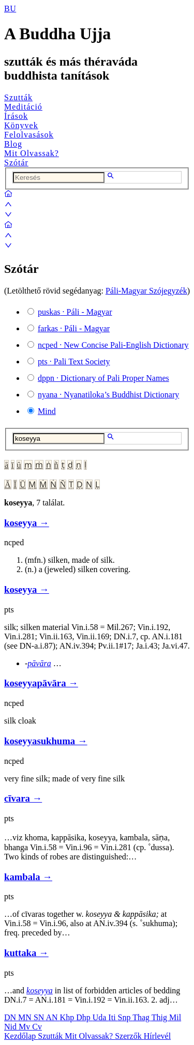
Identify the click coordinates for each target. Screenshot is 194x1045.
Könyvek (21, 125)
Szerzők (129, 1036)
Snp (125, 1017)
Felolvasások (29, 134)
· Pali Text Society (74, 361)
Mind (47, 411)
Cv (37, 1026)
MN (26, 1017)
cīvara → (23, 798)
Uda (101, 1017)
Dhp (84, 1017)
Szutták (18, 97)
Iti (112, 1017)
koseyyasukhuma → (45, 740)
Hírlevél (157, 1036)
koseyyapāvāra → (41, 683)
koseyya (39, 990)
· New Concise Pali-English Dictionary (113, 345)
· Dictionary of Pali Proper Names (103, 378)
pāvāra (39, 663)
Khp (68, 1017)
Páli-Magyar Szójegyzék (146, 290)
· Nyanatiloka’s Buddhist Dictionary (108, 394)
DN (11, 1017)
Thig (160, 1017)
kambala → (28, 876)
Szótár (16, 162)
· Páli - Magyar (75, 312)
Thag (142, 1017)
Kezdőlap (21, 1036)
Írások (16, 116)
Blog (13, 144)
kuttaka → (26, 952)
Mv (25, 1026)
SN (40, 1017)
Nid (11, 1026)
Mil (175, 1017)
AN (52, 1017)
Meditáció (23, 106)
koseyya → (26, 522)
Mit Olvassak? (31, 153)
